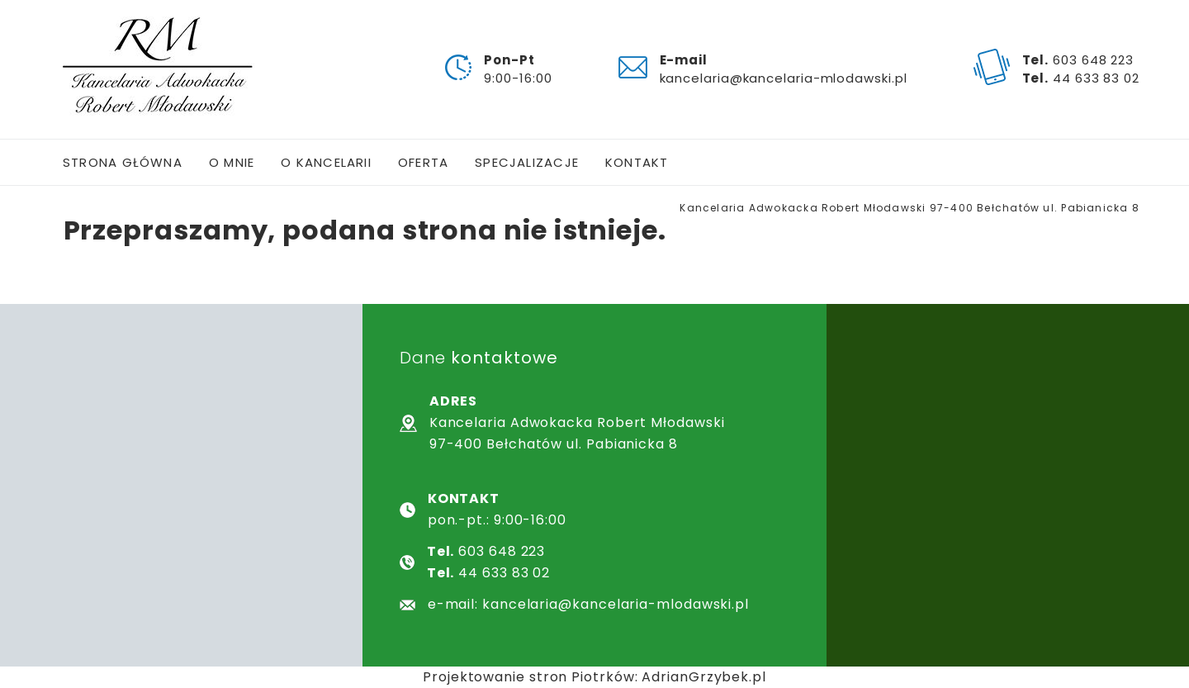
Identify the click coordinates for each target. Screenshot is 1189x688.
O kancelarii (326, 162)
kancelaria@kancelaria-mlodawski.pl (783, 78)
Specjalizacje (527, 162)
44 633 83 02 (1096, 78)
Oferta (423, 162)
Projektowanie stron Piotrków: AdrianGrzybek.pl (594, 676)
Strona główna (122, 162)
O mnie (231, 162)
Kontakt (637, 162)
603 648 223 (1093, 60)
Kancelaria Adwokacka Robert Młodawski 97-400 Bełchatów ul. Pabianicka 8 (909, 208)
